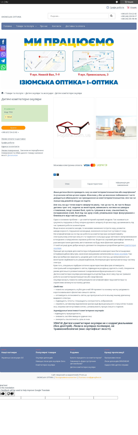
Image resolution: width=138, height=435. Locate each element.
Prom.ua (83, 375)
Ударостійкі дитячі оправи (116, 365)
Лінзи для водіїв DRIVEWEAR (116, 361)
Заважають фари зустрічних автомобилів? (83, 362)
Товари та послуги (25, 26)
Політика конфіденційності (90, 377)
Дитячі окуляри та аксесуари (39, 93)
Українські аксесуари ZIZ (12, 357)
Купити (13, 128)
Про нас (44, 26)
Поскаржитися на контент (66, 377)
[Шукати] (111, 16)
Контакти (56, 26)
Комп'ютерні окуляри (45, 365)
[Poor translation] (10, 394)
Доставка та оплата (75, 26)
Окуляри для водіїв (44, 357)
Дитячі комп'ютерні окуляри (82, 367)
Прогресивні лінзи (112, 357)
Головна (8, 26)
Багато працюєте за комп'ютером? (86, 357)
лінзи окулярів (121, 253)
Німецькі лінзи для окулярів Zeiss (50, 361)
